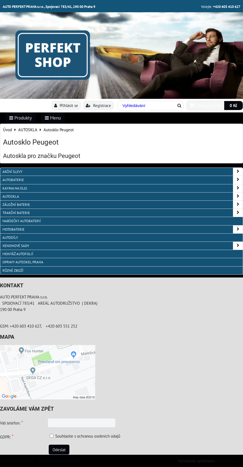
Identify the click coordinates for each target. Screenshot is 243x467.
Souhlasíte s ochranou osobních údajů (87, 436)
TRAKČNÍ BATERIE (122, 213)
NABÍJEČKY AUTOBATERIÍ (21, 221)
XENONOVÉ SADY (122, 246)
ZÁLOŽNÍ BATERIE (122, 205)
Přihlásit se (66, 105)
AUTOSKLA (122, 196)
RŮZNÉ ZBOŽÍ (12, 270)
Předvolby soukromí (16, 460)
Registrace (98, 105)
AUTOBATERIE (122, 180)
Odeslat (59, 449)
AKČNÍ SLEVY (122, 172)
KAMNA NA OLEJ (122, 188)
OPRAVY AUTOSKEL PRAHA (22, 262)
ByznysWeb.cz (228, 460)
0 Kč (233, 105)
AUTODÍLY (10, 237)
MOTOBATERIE (122, 229)
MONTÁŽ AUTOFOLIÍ (17, 254)
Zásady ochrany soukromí (59, 460)
